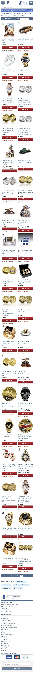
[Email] (17, 664)
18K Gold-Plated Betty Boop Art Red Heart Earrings (8, 466)
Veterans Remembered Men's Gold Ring (25, 529)
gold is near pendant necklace (21, 585)
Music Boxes (4, 629)
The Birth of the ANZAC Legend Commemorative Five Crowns (25, 192)
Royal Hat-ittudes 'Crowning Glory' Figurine (23, 222)
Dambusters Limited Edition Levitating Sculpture (8, 222)
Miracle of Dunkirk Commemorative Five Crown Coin (8, 130)
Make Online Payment (6, 606)
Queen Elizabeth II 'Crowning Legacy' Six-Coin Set (24, 281)
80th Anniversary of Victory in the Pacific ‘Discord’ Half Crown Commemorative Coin (24, 101)
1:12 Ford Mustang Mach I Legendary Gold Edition (25, 40)
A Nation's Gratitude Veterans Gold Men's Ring (8, 343)
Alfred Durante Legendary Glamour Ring (9, 70)
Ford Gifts (3, 650)
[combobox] (17, 7)
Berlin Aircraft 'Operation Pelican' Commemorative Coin (8, 405)
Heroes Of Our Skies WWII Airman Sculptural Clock (9, 40)
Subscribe (17, 668)
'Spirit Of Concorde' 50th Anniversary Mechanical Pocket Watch (25, 466)
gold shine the (17, 588)
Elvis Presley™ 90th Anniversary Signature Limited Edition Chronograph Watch (25, 499)
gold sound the (6, 588)
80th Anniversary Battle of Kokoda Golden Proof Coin (9, 373)
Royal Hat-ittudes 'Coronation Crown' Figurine (7, 162)
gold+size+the (6, 585)
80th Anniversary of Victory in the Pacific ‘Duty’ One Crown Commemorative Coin (24, 131)
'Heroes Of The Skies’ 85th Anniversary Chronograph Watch (8, 100)
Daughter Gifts (5, 645)
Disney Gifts (4, 648)
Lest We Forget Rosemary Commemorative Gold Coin (8, 499)
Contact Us (4, 608)
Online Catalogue (5, 610)
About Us (3, 617)
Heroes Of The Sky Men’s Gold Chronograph (25, 70)
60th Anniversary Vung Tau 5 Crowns (25, 310)
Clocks (3, 631)
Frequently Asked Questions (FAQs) (10, 604)
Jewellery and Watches (7, 625)
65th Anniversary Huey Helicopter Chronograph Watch (25, 405)
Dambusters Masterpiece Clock (23, 372)
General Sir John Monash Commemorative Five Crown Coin (8, 312)
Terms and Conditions (6, 620)
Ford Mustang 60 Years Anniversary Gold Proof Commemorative (25, 436)
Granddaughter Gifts (6, 647)
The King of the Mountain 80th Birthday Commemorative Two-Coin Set (25, 560)
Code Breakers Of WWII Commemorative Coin (25, 251)
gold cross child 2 (21, 581)
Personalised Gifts (6, 641)
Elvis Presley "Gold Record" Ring (23, 342)
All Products (4, 636)
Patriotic (3, 633)
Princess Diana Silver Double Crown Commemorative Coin (8, 192)
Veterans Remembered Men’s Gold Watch (9, 529)
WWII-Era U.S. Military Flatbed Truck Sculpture (25, 161)
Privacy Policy (4, 618)
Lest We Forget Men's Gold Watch (8, 435)
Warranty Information (6, 611)
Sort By (17, 19)
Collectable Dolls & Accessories (9, 627)
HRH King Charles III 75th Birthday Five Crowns (8, 281)
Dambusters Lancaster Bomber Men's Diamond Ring (9, 252)
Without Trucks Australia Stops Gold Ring (9, 559)
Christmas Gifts (5, 643)
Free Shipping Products (7, 634)
